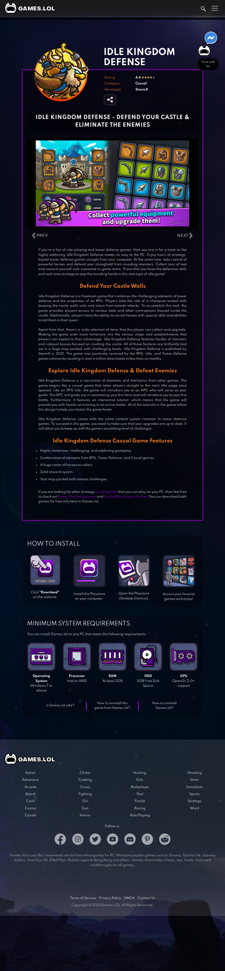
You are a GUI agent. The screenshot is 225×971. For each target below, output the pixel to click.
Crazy (85, 787)
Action (30, 772)
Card (30, 801)
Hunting (139, 772)
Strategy (195, 801)
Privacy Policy (110, 898)
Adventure (30, 779)
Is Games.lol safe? (60, 705)
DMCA (129, 898)
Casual (141, 83)
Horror (85, 815)
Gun (85, 808)
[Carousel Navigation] (112, 236)
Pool (140, 794)
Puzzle (140, 801)
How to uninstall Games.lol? (164, 706)
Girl (85, 801)
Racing (140, 808)
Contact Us (146, 898)
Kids (139, 779)
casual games (106, 492)
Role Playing (140, 815)
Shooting (194, 772)
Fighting (85, 794)
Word (194, 808)
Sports (194, 794)
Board (30, 794)
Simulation (194, 787)
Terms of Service (83, 898)
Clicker (85, 772)
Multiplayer (140, 787)
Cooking (85, 779)
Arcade (30, 787)
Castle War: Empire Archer (125, 496)
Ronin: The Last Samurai (77, 496)
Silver (194, 779)
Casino (30, 808)
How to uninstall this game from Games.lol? (112, 706)
